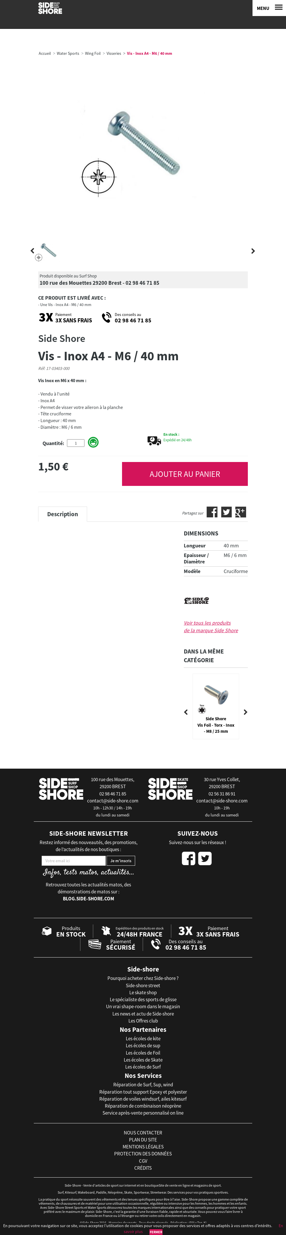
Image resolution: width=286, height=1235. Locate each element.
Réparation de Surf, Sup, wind (143, 1084)
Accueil (45, 53)
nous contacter (143, 1132)
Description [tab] (62, 514)
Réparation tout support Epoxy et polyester (143, 1092)
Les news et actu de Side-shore (143, 1014)
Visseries (114, 53)
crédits (143, 1168)
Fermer (156, 1232)
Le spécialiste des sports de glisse (143, 999)
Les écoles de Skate (143, 1060)
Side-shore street (143, 985)
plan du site (143, 1139)
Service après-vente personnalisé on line (143, 1113)
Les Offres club (143, 1021)
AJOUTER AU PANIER (185, 474)
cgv (143, 1161)
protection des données (143, 1153)
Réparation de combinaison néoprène (143, 1106)
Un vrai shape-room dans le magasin (143, 1006)
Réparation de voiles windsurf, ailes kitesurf (143, 1099)
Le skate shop (143, 992)
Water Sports (68, 53)
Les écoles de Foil (143, 1053)
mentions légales (143, 1146)
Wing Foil (93, 53)
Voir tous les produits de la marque (211, 626)
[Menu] (269, 8)
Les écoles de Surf (143, 1067)
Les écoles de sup (143, 1045)
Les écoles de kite (143, 1038)
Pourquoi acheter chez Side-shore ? (143, 978)
